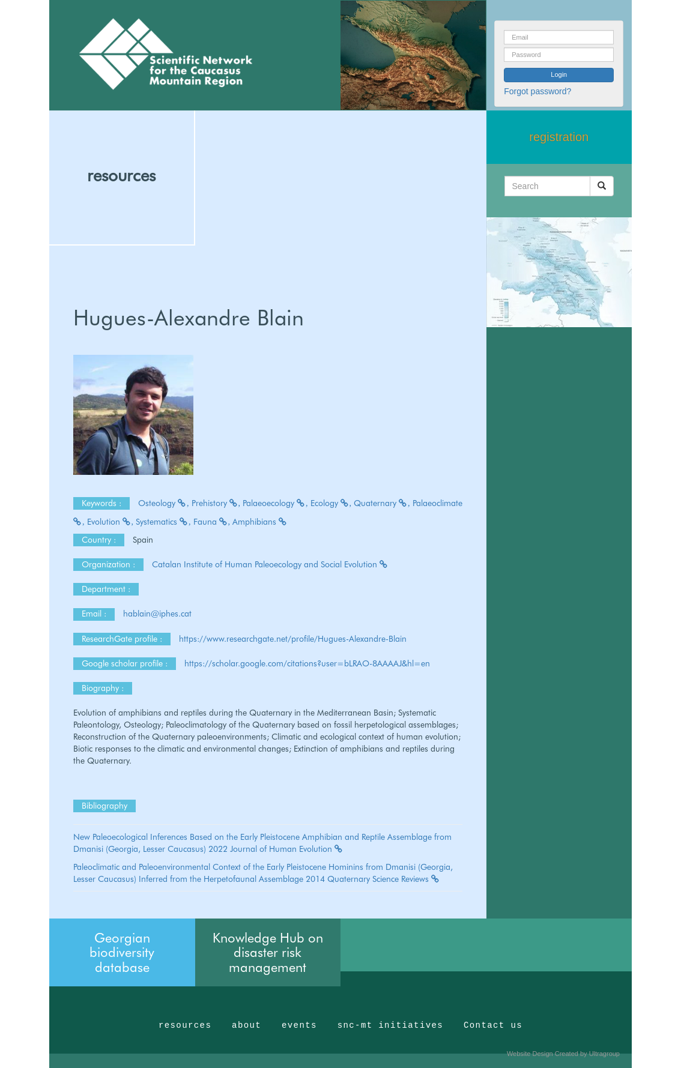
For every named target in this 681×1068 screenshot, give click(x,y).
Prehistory (216, 503)
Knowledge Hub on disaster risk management (268, 952)
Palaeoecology (275, 503)
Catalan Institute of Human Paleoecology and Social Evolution (270, 564)
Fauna (212, 521)
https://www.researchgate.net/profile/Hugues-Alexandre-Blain (293, 639)
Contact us (493, 1025)
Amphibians (260, 521)
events (299, 1025)
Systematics (163, 521)
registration (559, 136)
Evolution (110, 521)
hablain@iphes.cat (158, 613)
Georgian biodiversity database (121, 952)
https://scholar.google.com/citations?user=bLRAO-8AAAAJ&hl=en (307, 663)
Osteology (163, 503)
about (246, 1025)
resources (121, 175)
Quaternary (382, 503)
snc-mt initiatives (390, 1025)
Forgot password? (537, 91)
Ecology (331, 503)
